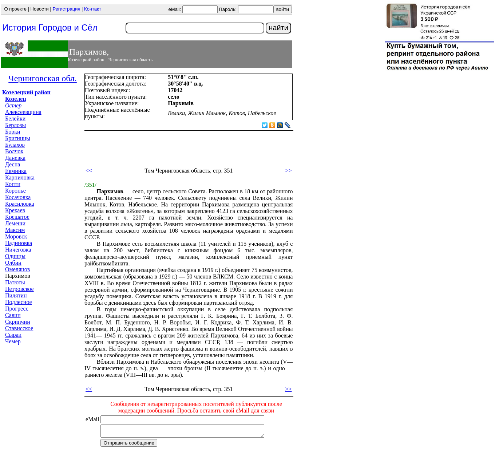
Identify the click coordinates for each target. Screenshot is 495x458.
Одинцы (15, 256)
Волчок (14, 151)
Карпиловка (20, 177)
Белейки (15, 118)
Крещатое (17, 217)
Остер (13, 105)
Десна (12, 164)
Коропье (15, 190)
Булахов (15, 145)
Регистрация (66, 9)
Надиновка (18, 243)
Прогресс (16, 308)
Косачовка (18, 197)
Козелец (15, 99)
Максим (15, 230)
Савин (12, 315)
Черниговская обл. (42, 78)
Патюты (15, 282)
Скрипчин (17, 322)
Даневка (15, 158)
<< (89, 170)
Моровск (16, 236)
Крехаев (15, 210)
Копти (12, 184)
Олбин (13, 263)
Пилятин (16, 295)
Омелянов (17, 269)
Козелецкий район (26, 92)
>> (288, 170)
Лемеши (15, 223)
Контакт (92, 9)
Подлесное (18, 302)
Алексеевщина (23, 112)
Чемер (13, 341)
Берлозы (15, 125)
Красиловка (19, 204)
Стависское (19, 328)
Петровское (19, 289)
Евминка (16, 171)
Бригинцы (17, 138)
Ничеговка (18, 249)
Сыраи (13, 335)
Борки (12, 132)
